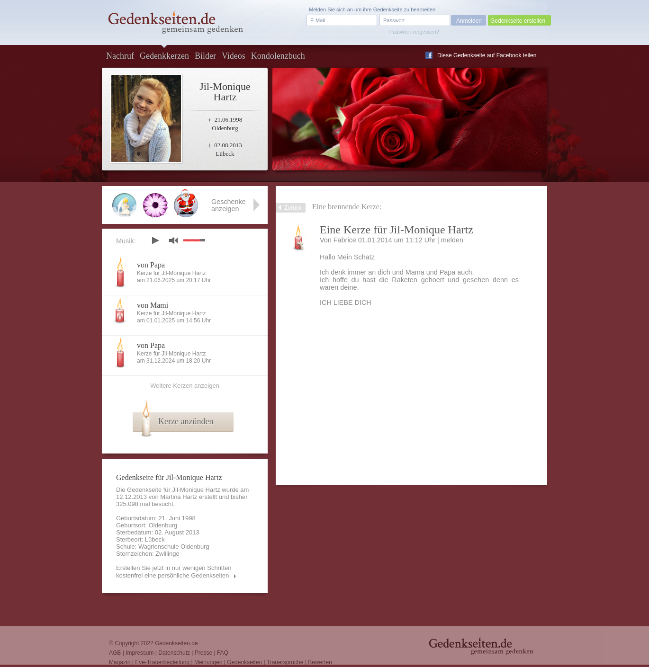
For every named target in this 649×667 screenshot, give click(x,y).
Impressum (139, 652)
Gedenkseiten (244, 662)
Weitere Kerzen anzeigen (184, 385)
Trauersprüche (285, 662)
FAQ (222, 652)
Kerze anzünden (185, 421)
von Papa (151, 265)
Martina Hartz (178, 496)
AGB (115, 652)
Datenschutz (174, 652)
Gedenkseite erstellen (517, 21)
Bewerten (320, 662)
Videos (233, 56)
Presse (203, 652)
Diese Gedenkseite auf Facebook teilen (486, 55)
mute (173, 240)
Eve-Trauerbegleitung (162, 662)
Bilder (205, 56)
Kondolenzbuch (278, 56)
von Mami (152, 305)
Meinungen (208, 662)
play (154, 240)
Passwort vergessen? (414, 32)
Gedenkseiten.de (176, 643)
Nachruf (120, 56)
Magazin (119, 662)
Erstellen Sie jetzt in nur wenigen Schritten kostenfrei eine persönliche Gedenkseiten (174, 571)
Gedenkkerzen (164, 56)
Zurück (293, 208)
